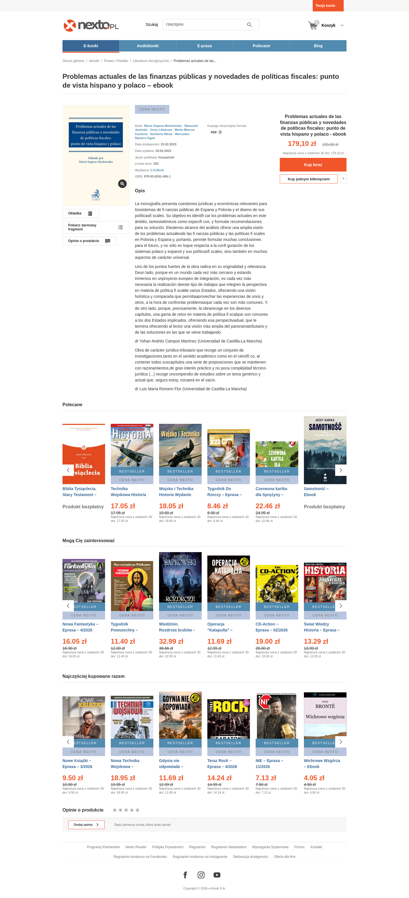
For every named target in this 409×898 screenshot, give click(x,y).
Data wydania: (145, 150)
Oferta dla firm (284, 857)
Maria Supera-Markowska (162, 125)
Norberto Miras (161, 134)
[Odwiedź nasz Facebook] (185, 875)
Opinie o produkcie (83, 241)
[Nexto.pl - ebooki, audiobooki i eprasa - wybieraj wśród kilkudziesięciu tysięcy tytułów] (91, 25)
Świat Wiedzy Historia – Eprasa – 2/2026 (322, 630)
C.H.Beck (157, 170)
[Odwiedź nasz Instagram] (201, 875)
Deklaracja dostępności (250, 857)
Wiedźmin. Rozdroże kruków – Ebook (177, 630)
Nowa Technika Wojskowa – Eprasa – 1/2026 (126, 764)
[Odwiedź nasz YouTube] (217, 875)
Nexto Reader (136, 847)
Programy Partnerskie (103, 847)
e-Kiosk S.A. (217, 888)
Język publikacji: (146, 157)
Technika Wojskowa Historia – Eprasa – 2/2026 (128, 494)
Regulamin (197, 847)
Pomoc (299, 847)
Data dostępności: (148, 144)
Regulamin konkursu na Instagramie (200, 857)
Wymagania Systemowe (270, 847)
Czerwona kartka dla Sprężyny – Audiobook (271, 494)
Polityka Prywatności (167, 847)
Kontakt (316, 847)
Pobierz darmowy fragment (82, 227)
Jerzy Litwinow (161, 129)
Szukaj (152, 24)
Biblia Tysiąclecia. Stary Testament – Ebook (79, 494)
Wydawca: (142, 170)
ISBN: (139, 176)
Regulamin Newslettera (228, 847)
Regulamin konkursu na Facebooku (140, 857)
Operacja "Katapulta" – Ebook (220, 630)
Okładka (75, 213)
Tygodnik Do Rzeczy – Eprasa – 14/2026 (224, 494)
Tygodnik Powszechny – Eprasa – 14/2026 (127, 630)
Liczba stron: (144, 163)
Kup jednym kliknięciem (309, 179)
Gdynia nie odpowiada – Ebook (171, 764)
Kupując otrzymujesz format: (227, 125)
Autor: (139, 125)
